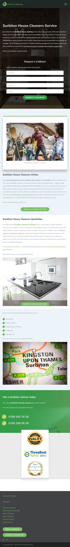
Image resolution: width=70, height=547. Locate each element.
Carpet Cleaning (8, 519)
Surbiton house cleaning (24, 32)
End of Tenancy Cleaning (11, 510)
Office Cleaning (8, 516)
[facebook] (3, 539)
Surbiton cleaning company (25, 195)
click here (29, 254)
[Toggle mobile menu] (66, 4)
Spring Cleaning (8, 513)
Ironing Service (8, 522)
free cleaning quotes (13, 202)
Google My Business (27, 544)
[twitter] (6, 539)
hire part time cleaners (12, 247)
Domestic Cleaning (9, 508)
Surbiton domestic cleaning (25, 224)
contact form (36, 40)
